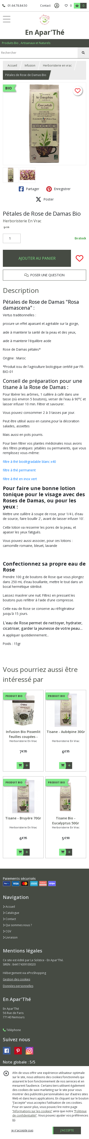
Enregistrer (58, 189)
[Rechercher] (83, 52)
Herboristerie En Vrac (22, 220)
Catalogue (11, 913)
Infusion (30, 65)
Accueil (12, 65)
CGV (7, 931)
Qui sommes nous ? (17, 925)
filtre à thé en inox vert (20, 479)
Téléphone (12, 1030)
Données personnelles (18, 986)
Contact (45, 6)
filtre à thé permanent (19, 470)
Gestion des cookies (16, 979)
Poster (45, 199)
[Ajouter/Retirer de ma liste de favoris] (79, 258)
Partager (29, 189)
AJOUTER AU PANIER (37, 258)
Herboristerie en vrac (57, 65)
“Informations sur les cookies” (32, 1111)
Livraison (10, 937)
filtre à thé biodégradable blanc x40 (29, 461)
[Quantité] (12, 238)
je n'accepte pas (22, 1130)
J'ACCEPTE (67, 1130)
